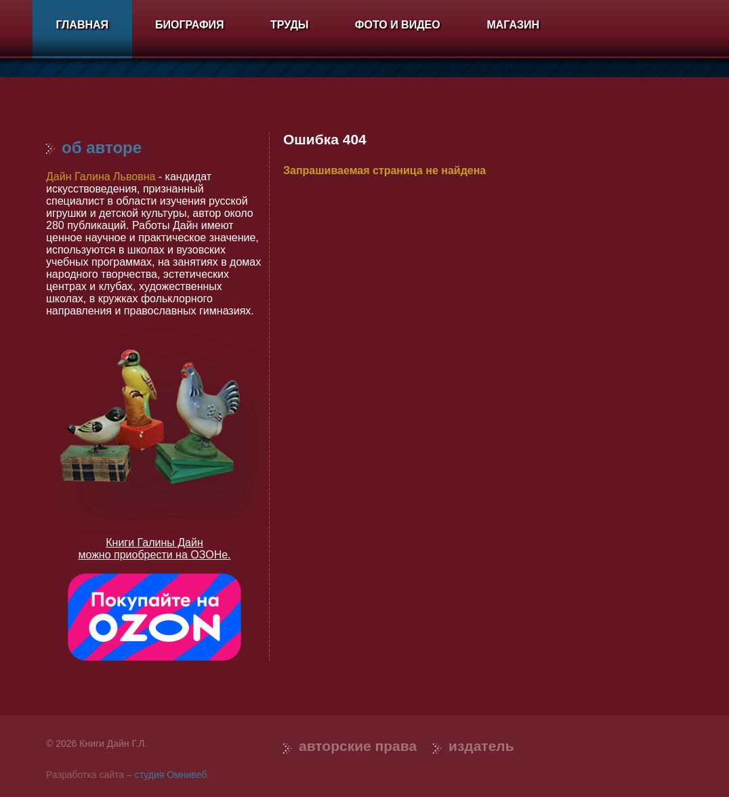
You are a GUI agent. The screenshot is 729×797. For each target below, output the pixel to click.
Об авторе (94, 147)
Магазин (512, 24)
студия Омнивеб (171, 774)
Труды (289, 24)
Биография (189, 24)
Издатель (481, 746)
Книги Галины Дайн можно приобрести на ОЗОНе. (154, 548)
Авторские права (358, 746)
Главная (82, 24)
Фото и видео (397, 24)
